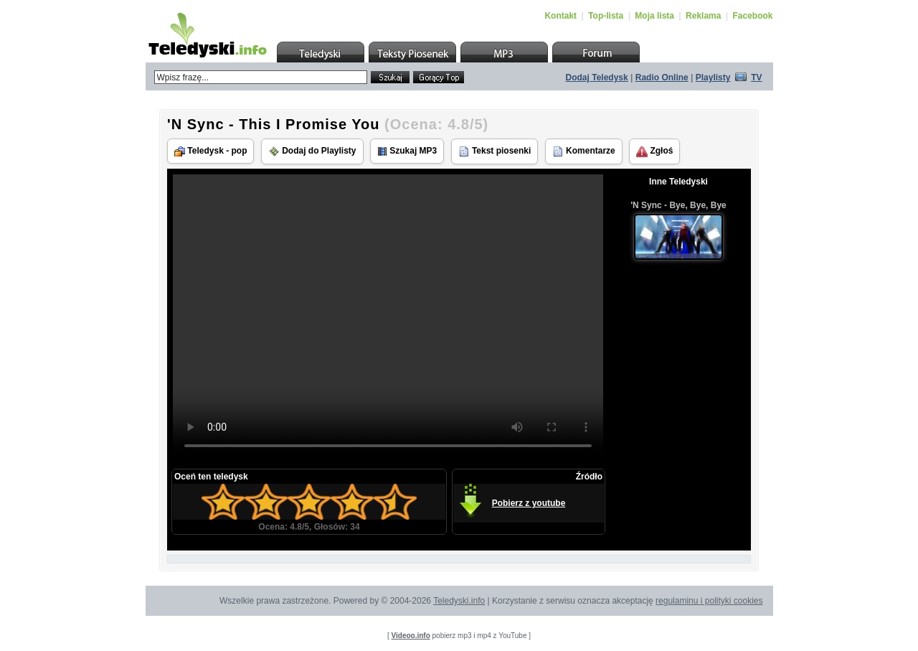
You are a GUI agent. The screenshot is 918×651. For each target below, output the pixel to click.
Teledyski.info (459, 601)
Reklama (703, 16)
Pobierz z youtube (529, 503)
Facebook (752, 16)
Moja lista (654, 16)
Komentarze (583, 151)
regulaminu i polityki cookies (709, 601)
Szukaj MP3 (407, 151)
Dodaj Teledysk (597, 77)
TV (756, 77)
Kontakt (560, 16)
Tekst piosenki (494, 151)
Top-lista (605, 16)
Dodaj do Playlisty (312, 151)
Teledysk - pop (210, 151)
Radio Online (661, 77)
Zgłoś (654, 151)
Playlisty (713, 77)
